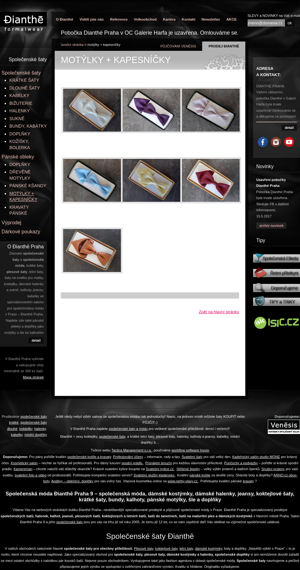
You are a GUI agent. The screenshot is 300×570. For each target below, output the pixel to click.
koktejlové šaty (166, 548)
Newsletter (211, 19)
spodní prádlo (132, 463)
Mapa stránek (33, 377)
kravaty (248, 481)
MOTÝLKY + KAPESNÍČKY (104, 44)
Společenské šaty (21, 73)
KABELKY (19, 95)
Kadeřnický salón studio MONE (256, 457)
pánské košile (199, 475)
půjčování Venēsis (178, 46)
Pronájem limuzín (158, 463)
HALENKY (19, 110)
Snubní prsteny (273, 469)
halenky (40, 429)
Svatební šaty (192, 457)
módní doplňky (35, 434)
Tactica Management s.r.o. (132, 450)
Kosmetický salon (24, 463)
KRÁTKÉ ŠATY (24, 80)
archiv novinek (271, 225)
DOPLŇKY (19, 133)
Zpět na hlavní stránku (219, 311)
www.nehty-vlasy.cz (183, 481)
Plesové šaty (143, 548)
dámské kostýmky (208, 548)
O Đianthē (64, 19)
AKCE (231, 19)
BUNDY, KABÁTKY (28, 126)
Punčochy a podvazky (241, 463)
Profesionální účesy (128, 457)
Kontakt (189, 19)
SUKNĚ (16, 118)
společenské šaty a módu (128, 429)
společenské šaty (69, 522)
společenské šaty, (112, 436)
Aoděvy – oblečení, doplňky (72, 481)
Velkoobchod (145, 19)
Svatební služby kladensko (154, 475)
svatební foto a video (31, 475)
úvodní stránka (72, 44)
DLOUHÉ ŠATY (24, 87)
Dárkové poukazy (21, 231)
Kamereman (22, 469)
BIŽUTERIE (20, 103)
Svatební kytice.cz (160, 469)
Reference (119, 19)
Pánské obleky (18, 156)
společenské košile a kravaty (89, 457)
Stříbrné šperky (188, 469)
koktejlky (25, 429)
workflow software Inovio (190, 450)
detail (36, 340)
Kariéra (169, 19)
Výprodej (11, 222)
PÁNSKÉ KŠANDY (27, 185)
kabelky (16, 434)
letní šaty (186, 548)
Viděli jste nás (91, 19)
